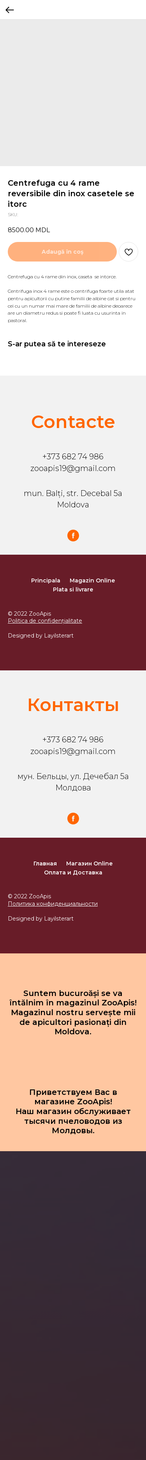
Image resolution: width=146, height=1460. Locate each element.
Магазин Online (89, 863)
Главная (45, 863)
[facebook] (73, 535)
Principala (45, 580)
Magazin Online (92, 580)
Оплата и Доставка (73, 872)
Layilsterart (59, 635)
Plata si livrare (73, 589)
